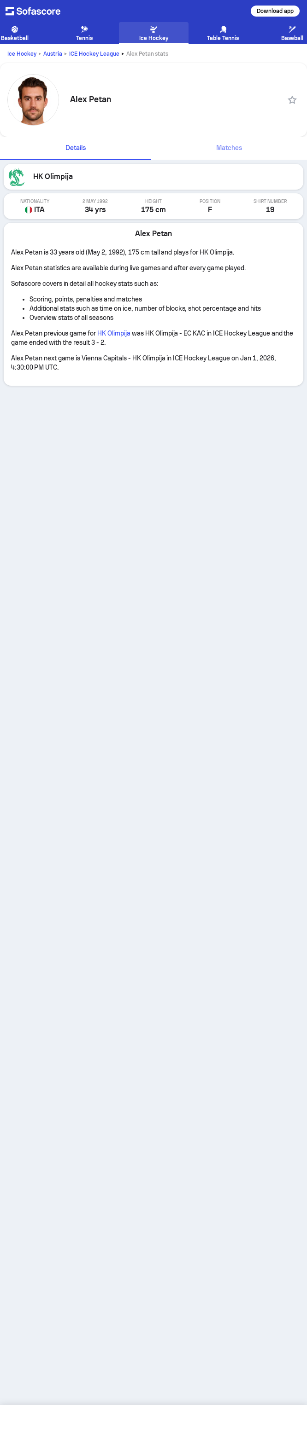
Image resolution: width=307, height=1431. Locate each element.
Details (75, 147)
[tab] (75, 148)
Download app (275, 11)
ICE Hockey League (94, 54)
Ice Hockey (21, 54)
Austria (52, 54)
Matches (229, 147)
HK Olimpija (113, 333)
